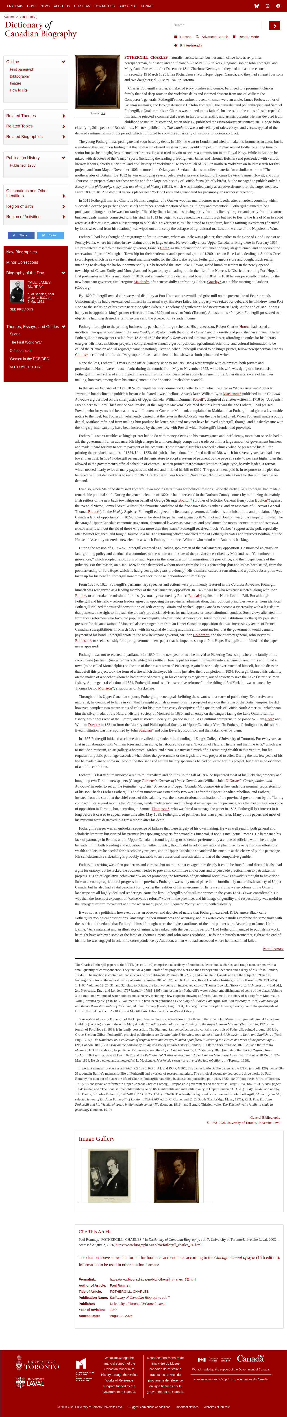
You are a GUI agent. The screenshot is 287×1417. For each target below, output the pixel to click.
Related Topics (19, 126)
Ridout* (94, 511)
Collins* (81, 355)
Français (15, 6)
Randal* (194, 596)
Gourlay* (214, 282)
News (45, 6)
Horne (244, 326)
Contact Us (105, 6)
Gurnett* (148, 781)
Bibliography (20, 76)
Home (32, 6)
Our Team (82, 6)
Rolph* (80, 596)
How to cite (19, 90)
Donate (147, 6)
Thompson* (161, 809)
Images (16, 83)
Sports (15, 334)
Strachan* (146, 730)
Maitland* (141, 282)
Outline (12, 62)
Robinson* (83, 640)
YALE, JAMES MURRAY (39, 285)
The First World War (26, 342)
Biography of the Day (25, 273)
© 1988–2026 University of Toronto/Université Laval (243, 1123)
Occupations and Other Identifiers (27, 193)
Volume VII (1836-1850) (20, 17)
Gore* (164, 248)
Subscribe (128, 6)
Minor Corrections (22, 262)
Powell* (199, 399)
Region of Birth (19, 206)
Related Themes (21, 116)
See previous (21, 309)
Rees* (269, 719)
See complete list (26, 367)
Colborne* (201, 635)
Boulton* (185, 500)
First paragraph (22, 69)
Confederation (21, 351)
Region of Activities (23, 216)
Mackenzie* (232, 394)
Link (103, 113)
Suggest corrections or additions (149, 1407)
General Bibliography (265, 1117)
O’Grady (233, 781)
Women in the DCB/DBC (29, 359)
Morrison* (106, 688)
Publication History (23, 158)
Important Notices (187, 1407)
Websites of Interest (217, 1407)
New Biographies (21, 252)
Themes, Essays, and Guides (32, 326)
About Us (62, 6)
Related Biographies (24, 136)
